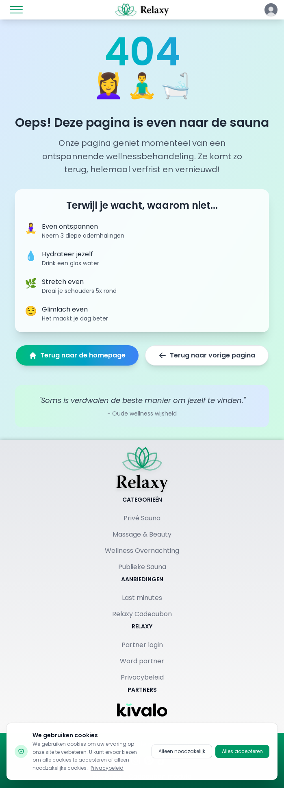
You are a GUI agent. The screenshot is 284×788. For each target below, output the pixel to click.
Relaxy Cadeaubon (142, 614)
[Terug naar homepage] (142, 469)
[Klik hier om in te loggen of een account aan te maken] (270, 9)
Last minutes (142, 597)
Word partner (142, 661)
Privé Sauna (142, 518)
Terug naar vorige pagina (206, 355)
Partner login (142, 644)
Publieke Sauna (142, 567)
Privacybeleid (142, 677)
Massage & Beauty (142, 534)
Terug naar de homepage (77, 355)
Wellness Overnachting (142, 550)
